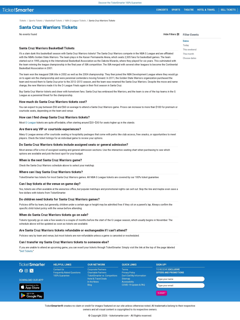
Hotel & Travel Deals (97, 278)
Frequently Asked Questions (67, 272)
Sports (176, 9)
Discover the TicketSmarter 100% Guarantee (120, 3)
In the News (93, 282)
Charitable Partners (97, 272)
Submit (161, 293)
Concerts (162, 9)
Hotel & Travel (206, 9)
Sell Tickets (228, 9)
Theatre (189, 9)
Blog (90, 285)
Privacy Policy (128, 272)
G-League (30, 122)
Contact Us (58, 269)
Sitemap (126, 278)
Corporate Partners (97, 269)
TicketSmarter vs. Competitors (102, 275)
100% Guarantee (61, 275)
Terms (125, 269)
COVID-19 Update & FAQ (133, 285)
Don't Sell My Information (134, 275)
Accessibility (128, 282)
